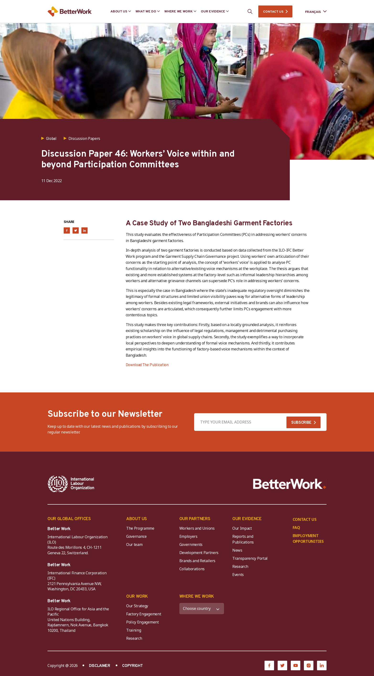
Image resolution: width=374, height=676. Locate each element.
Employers (188, 536)
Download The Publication (147, 365)
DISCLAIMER (99, 666)
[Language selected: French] (312, 12)
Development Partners (199, 552)
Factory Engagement (143, 614)
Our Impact (242, 528)
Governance (136, 536)
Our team (134, 544)
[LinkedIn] (322, 665)
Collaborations (192, 568)
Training (133, 630)
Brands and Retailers (197, 560)
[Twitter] (282, 665)
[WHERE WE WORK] (201, 608)
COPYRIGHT (132, 666)
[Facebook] (269, 665)
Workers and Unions (197, 528)
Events (238, 574)
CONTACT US (273, 12)
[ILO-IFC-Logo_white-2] (71, 483)
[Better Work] (290, 484)
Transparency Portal (250, 558)
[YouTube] (295, 665)
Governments (191, 544)
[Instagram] (308, 665)
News (237, 550)
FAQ (296, 527)
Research (240, 566)
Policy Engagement (143, 622)
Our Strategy (137, 605)
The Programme (140, 528)
